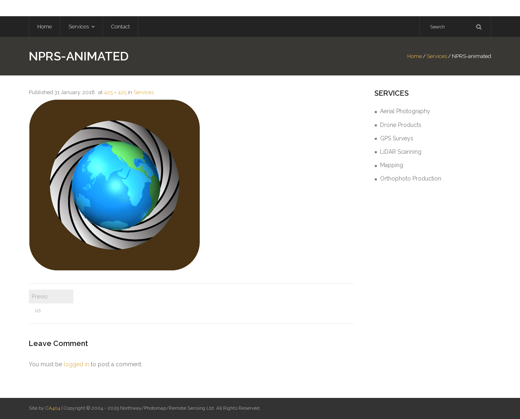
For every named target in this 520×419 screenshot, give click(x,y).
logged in (76, 364)
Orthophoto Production (410, 178)
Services (437, 56)
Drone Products (400, 125)
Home (414, 56)
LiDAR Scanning (400, 151)
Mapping (391, 165)
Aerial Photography (405, 111)
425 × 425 (115, 92)
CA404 (52, 408)
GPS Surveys (396, 138)
